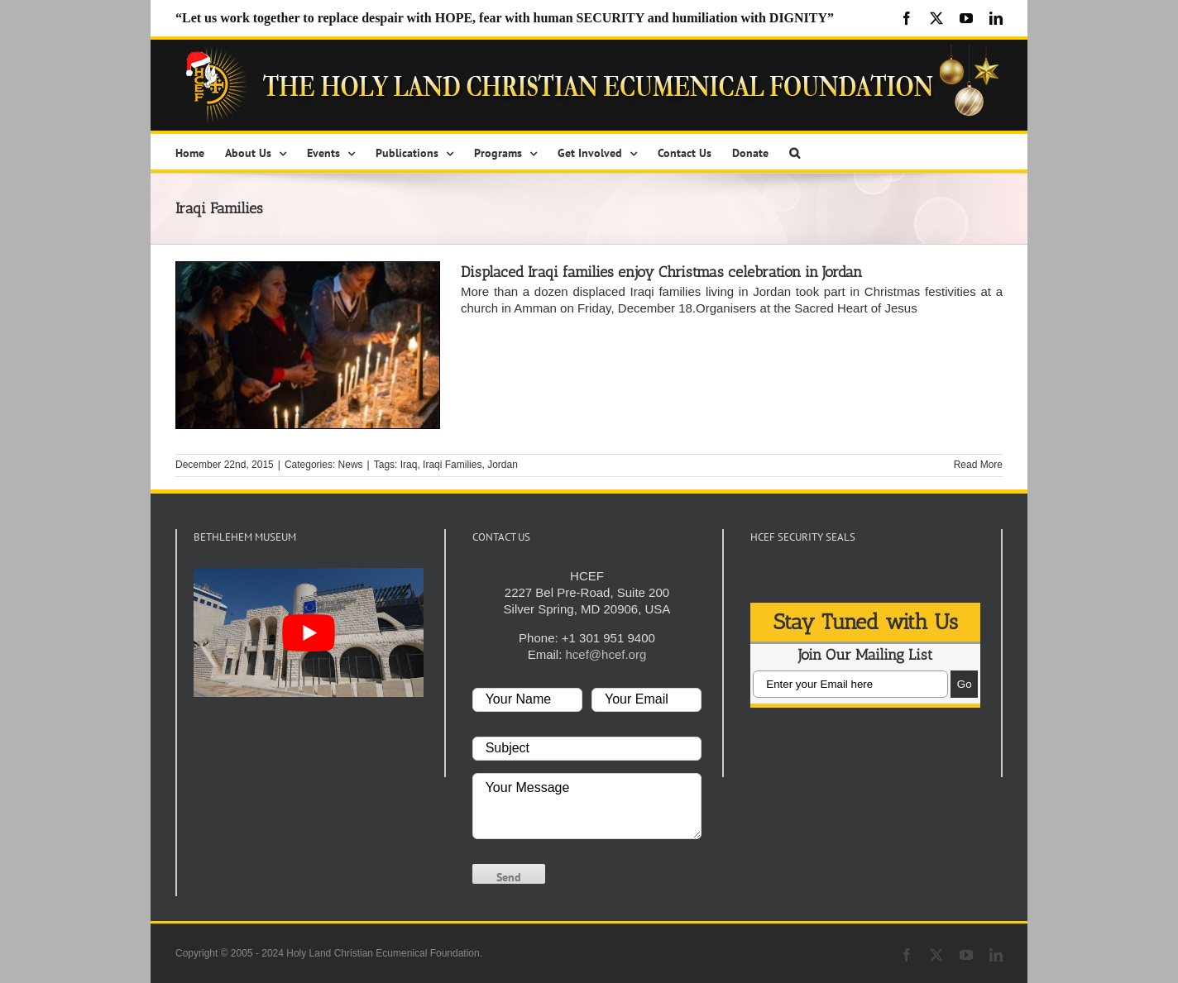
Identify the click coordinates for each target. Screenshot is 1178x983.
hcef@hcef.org (606, 654)
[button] (794, 151)
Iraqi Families (452, 464)
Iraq (409, 464)
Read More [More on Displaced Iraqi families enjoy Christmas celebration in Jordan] (978, 464)
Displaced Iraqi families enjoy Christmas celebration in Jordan (661, 272)
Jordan (502, 464)
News (350, 464)
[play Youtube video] (309, 632)
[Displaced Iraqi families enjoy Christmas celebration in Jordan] (307, 345)
